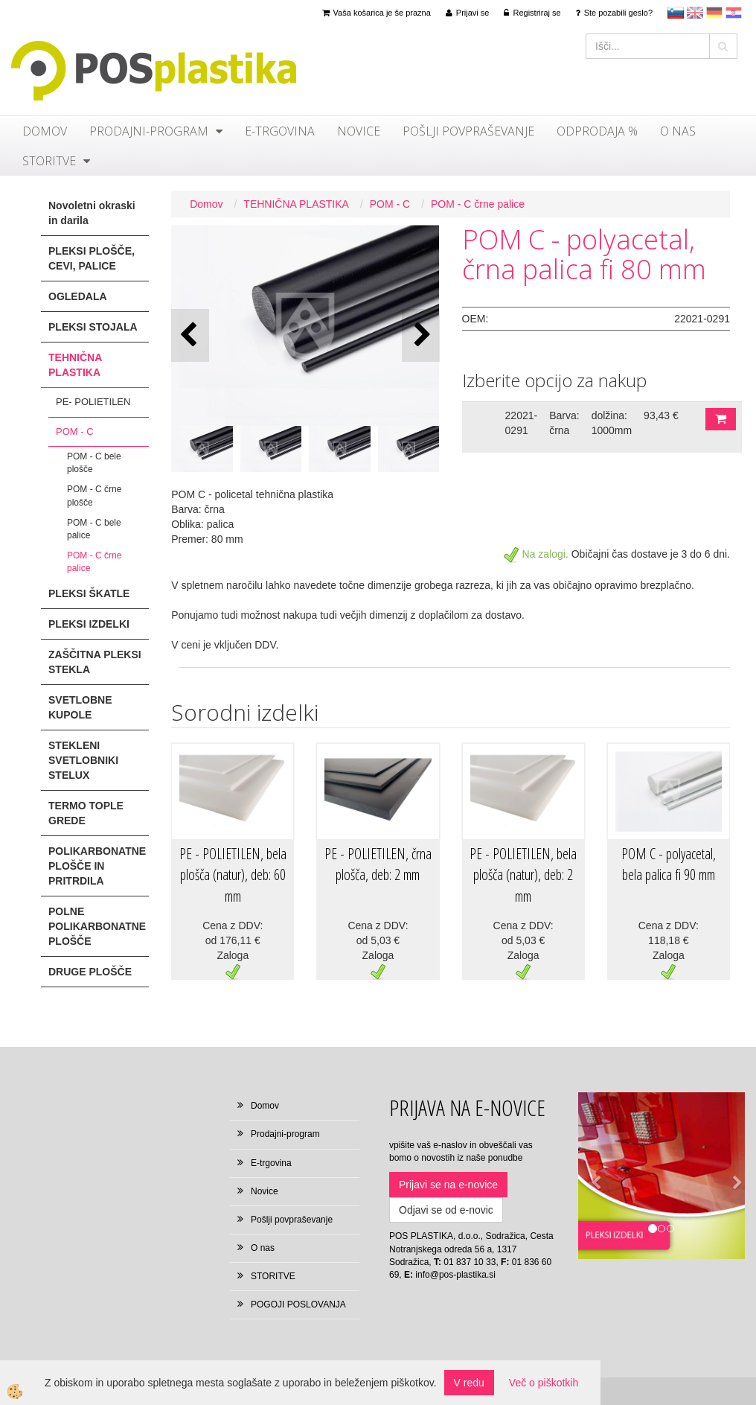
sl (675, 13)
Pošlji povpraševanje (468, 131)
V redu (469, 1383)
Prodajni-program (148, 131)
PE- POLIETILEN (93, 401)
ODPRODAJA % (597, 131)
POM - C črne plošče (94, 495)
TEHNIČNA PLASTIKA (296, 204)
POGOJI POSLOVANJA (298, 1304)
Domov (44, 131)
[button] (421, 335)
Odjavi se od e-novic (446, 1210)
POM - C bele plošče (94, 462)
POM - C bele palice (94, 529)
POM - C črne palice (94, 561)
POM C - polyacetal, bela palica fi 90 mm (668, 864)
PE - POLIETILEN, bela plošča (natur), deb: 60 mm (232, 875)
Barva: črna (564, 423)
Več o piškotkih (543, 1383)
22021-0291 (521, 423)
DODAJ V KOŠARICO (720, 419)
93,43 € (661, 415)
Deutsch (714, 13)
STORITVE (49, 161)
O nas (678, 131)
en (695, 13)
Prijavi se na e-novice (448, 1185)
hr (733, 13)
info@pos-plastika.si (455, 1274)
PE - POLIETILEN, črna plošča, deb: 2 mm (378, 864)
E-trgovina (280, 131)
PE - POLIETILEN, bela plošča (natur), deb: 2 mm (523, 875)
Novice (358, 131)
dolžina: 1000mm (612, 423)
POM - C (75, 431)
